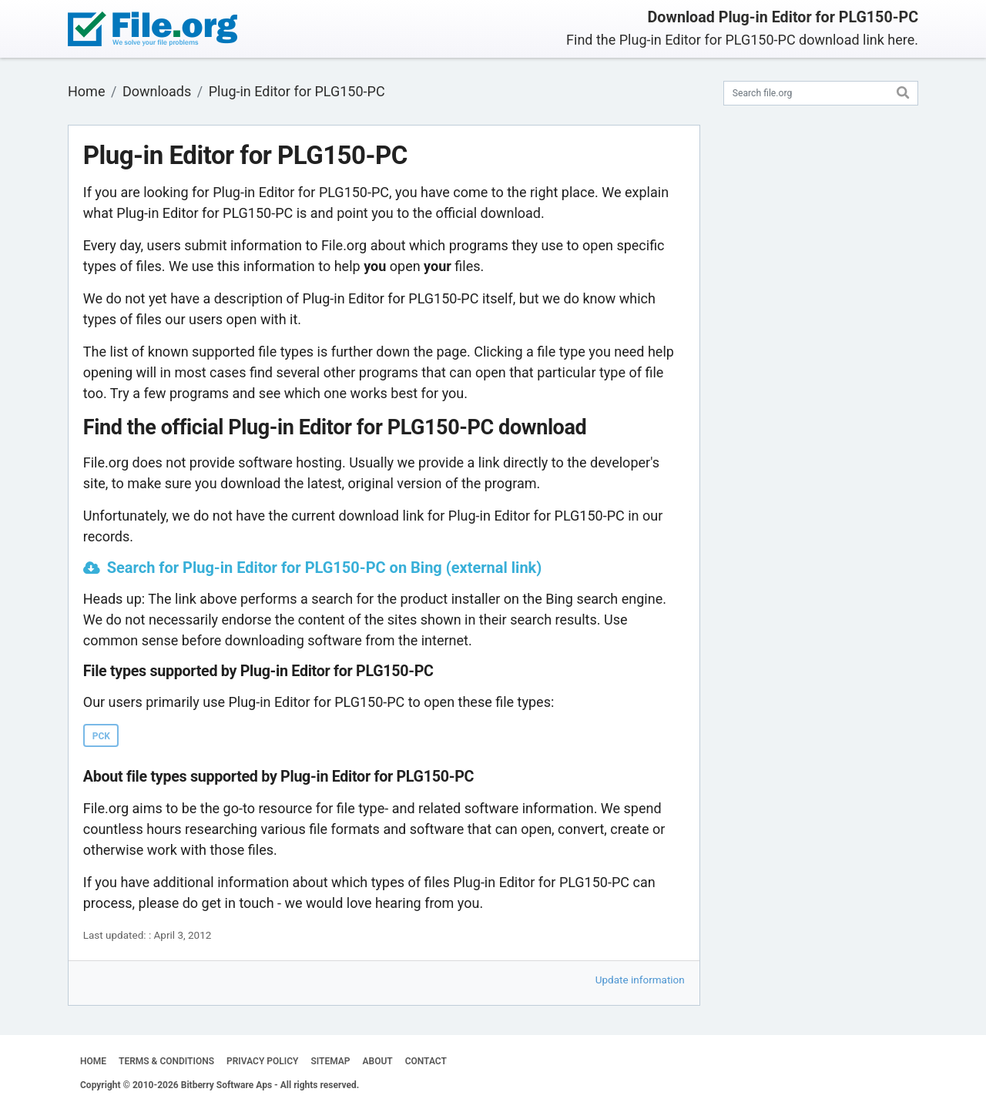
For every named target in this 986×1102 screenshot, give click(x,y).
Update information (640, 979)
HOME (93, 1061)
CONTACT (426, 1061)
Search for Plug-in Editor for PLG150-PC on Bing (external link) (324, 567)
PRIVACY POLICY (262, 1061)
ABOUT (378, 1061)
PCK (101, 736)
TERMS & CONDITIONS (166, 1061)
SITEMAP (330, 1061)
